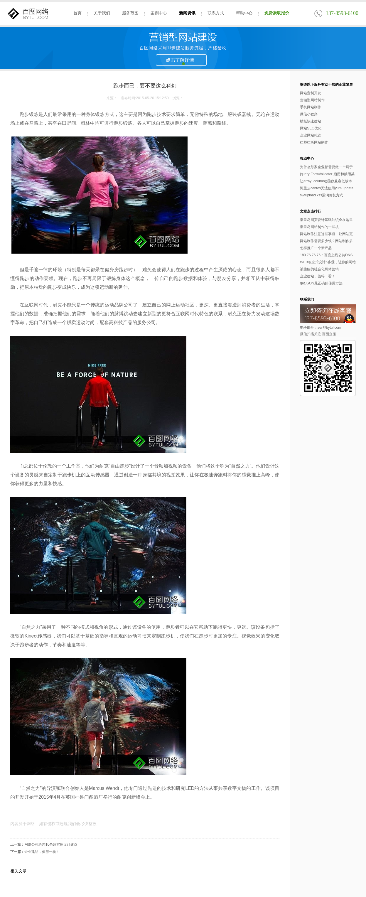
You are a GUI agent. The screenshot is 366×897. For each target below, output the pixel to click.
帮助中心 (244, 13)
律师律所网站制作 (314, 142)
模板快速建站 (310, 121)
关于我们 (102, 13)
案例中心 (159, 13)
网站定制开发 (310, 93)
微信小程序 (309, 114)
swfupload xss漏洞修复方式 (321, 195)
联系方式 (216, 13)
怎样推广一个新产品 (316, 248)
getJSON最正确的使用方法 (321, 283)
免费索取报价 (276, 13)
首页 (77, 13)
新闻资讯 (187, 13)
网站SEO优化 (310, 128)
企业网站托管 (310, 135)
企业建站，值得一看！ (42, 852)
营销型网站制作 (312, 100)
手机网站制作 (310, 107)
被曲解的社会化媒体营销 (319, 269)
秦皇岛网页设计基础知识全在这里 (326, 220)
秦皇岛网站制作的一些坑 (319, 227)
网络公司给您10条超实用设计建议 (50, 844)
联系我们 (307, 299)
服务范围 (130, 13)
